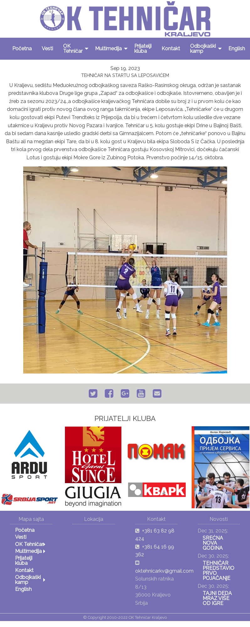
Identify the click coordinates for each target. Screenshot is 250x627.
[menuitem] (22, 48)
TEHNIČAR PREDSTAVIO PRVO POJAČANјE (218, 570)
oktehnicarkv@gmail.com (164, 571)
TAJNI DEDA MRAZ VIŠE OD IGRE (217, 598)
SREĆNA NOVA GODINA (213, 543)
